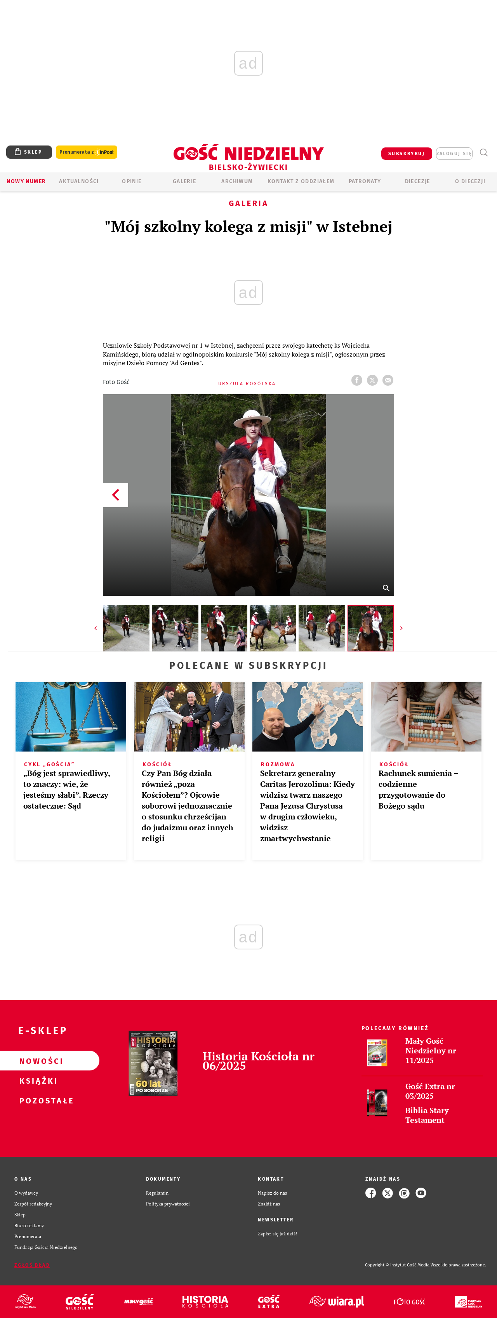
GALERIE (184, 181)
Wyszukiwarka (483, 152)
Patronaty (365, 181)
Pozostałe (37, 1100)
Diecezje (417, 181)
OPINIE (131, 181)
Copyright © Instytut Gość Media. (398, 1265)
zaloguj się (454, 153)
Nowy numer (26, 181)
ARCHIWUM (237, 181)
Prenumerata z (86, 152)
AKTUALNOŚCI (79, 181)
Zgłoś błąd (32, 1265)
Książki (37, 1080)
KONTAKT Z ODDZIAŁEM (301, 181)
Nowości (37, 1060)
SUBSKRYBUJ (406, 153)
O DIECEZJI (470, 181)
